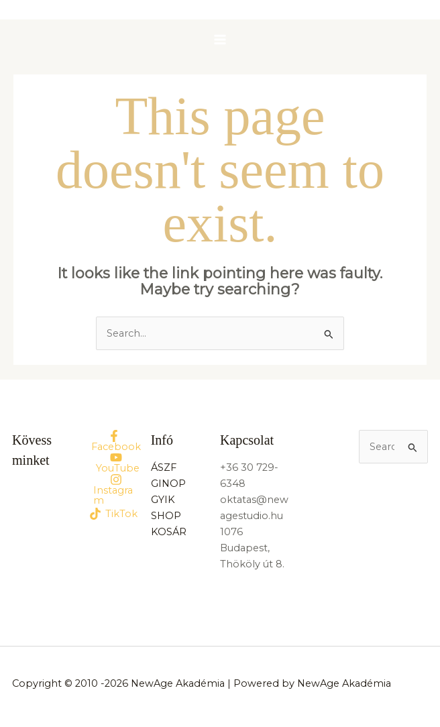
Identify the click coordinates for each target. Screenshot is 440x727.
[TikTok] (113, 514)
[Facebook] (113, 441)
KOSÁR (168, 532)
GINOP (168, 484)
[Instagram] (115, 489)
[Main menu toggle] (220, 39)
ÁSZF (163, 467)
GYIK (163, 500)
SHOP (166, 516)
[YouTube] (115, 462)
